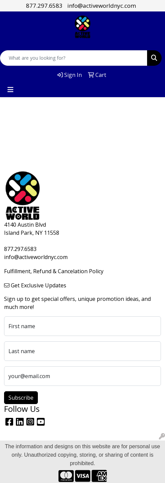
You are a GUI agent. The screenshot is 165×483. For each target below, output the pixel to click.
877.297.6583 (44, 5)
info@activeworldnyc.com (101, 5)
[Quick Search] (73, 58)
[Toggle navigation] (10, 89)
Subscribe (20, 397)
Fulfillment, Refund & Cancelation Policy (53, 271)
